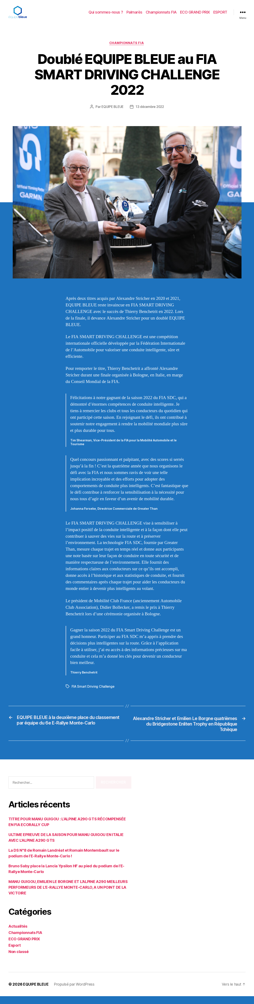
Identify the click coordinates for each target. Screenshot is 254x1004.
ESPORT (220, 15)
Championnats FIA (161, 15)
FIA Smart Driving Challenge (93, 693)
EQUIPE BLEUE (111, 113)
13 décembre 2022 (150, 113)
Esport (14, 953)
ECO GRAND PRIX (195, 15)
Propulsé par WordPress (74, 992)
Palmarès (134, 15)
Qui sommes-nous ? (106, 15)
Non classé (18, 959)
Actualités (17, 934)
